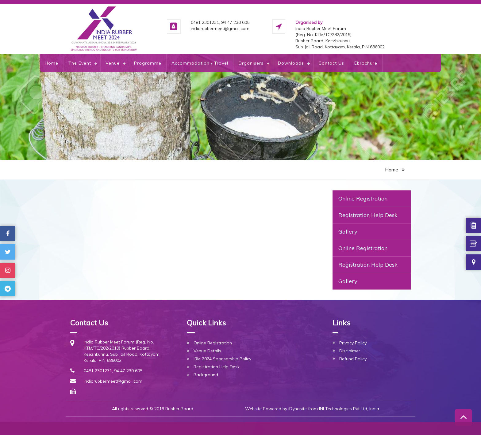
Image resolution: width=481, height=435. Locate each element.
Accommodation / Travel (199, 63)
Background (206, 374)
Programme (147, 63)
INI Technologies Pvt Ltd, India (349, 408)
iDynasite (297, 408)
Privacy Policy (353, 343)
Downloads (291, 63)
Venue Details (207, 351)
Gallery (347, 231)
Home (51, 63)
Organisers (251, 63)
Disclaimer (349, 351)
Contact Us (331, 63)
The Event (79, 63)
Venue (113, 63)
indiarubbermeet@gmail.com (113, 381)
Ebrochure (365, 63)
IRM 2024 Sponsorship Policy (222, 359)
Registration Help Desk (368, 215)
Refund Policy (353, 359)
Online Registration (362, 198)
